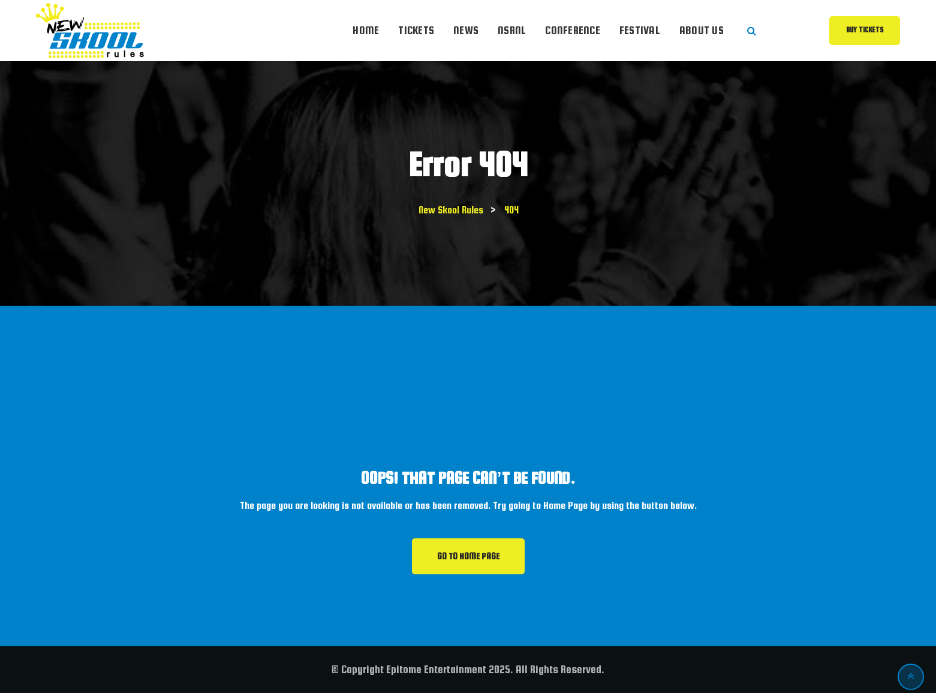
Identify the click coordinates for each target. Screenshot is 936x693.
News (465, 30)
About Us (701, 30)
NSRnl (512, 30)
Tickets (416, 30)
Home (366, 30)
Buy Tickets (864, 30)
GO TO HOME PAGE (468, 556)
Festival (639, 30)
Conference (572, 30)
